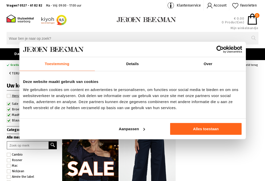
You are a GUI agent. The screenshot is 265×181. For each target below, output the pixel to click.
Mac (12, 166)
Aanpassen (132, 129)
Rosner (14, 160)
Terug (15, 73)
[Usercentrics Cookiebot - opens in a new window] (220, 49)
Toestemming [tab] (57, 64)
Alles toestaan (206, 129)
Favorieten (248, 5)
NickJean (15, 171)
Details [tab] (132, 64)
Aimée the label (20, 177)
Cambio (15, 155)
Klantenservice (189, 5)
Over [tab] (208, 64)
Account (220, 5)
